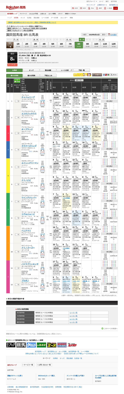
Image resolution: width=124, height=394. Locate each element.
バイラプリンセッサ (29, 264)
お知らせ (43, 14)
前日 (85, 34)
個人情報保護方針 (22, 387)
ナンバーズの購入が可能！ (76, 376)
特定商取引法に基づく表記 (73, 387)
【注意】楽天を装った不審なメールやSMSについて (81, 353)
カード (101, 1)
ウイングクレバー (29, 198)
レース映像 (85, 351)
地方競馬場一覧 (73, 351)
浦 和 (35, 39)
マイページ (23, 14)
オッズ (23, 17)
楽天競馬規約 (34, 387)
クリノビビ (26, 180)
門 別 (16, 39)
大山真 (42, 200)
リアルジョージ (28, 214)
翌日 (103, 34)
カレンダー (64, 17)
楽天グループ (91, 1)
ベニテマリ (26, 231)
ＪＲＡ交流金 (66, 198)
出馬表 (16, 17)
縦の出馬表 (31, 75)
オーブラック (27, 129)
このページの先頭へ (111, 328)
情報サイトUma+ (70, 14)
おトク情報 (52, 14)
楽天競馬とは (113, 5)
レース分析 (45, 17)
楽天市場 (114, 1)
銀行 (107, 1)
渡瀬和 (42, 251)
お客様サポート (102, 5)
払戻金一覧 (78, 358)
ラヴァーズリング (29, 146)
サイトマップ (91, 5)
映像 (71, 17)
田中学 (42, 132)
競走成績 (36, 17)
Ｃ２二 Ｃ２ (56, 281)
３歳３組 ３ (95, 281)
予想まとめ (48, 75)
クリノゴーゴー (28, 248)
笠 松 (68, 39)
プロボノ (25, 281)
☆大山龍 (42, 100)
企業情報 (10, 387)
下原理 (42, 283)
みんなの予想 (33, 14)
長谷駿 (42, 267)
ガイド (60, 14)
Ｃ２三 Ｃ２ (75, 281)
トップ (9, 17)
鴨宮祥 (42, 217)
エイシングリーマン (29, 163)
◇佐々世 (42, 233)
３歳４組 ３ (85, 281)
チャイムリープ (28, 97)
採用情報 (58, 387)
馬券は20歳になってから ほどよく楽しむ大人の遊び (43, 353)
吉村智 (42, 116)
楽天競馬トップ (12, 14)
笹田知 (42, 183)
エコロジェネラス (29, 114)
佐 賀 (101, 39)
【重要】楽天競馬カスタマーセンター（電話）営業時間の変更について (31, 22)
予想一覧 (82, 70)
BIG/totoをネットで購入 (46, 376)
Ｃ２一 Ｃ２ (56, 146)
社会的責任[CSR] (47, 387)
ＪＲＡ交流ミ (66, 248)
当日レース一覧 (10, 45)
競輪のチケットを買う (15, 376)
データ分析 (54, 17)
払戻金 (29, 17)
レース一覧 (73, 312)
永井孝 (42, 166)
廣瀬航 (42, 149)
